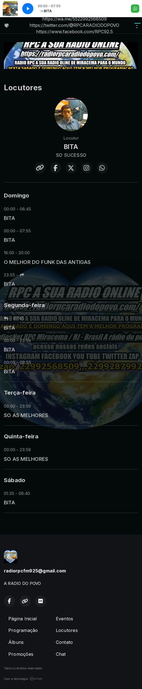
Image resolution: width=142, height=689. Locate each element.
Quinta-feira (21, 436)
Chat (61, 654)
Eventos (64, 618)
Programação (23, 630)
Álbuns (16, 642)
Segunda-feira (24, 305)
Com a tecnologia (23, 679)
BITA (9, 218)
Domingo (16, 195)
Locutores (67, 630)
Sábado (14, 480)
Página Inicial (22, 618)
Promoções (20, 654)
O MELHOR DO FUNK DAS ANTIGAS (47, 262)
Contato (64, 642)
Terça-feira (20, 392)
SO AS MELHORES (26, 415)
